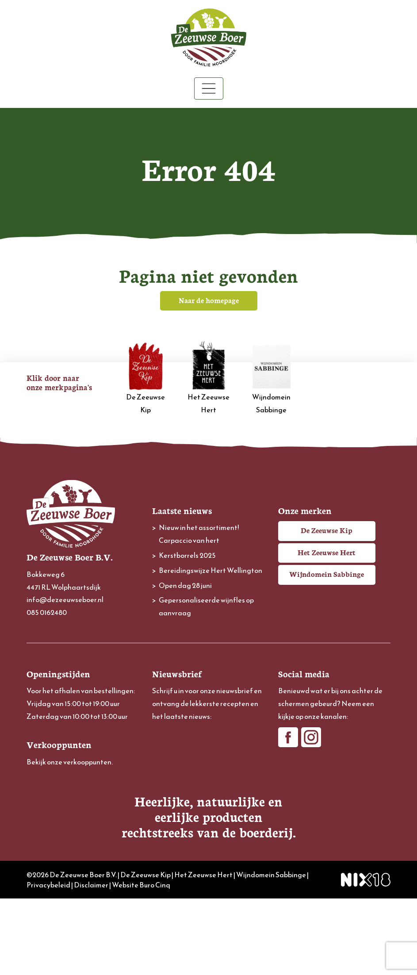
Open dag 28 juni (185, 585)
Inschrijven (208, 829)
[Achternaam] (208, 805)
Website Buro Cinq (141, 961)
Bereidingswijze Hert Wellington (210, 570)
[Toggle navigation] (208, 88)
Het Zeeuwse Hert (208, 378)
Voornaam (168, 762)
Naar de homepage (209, 300)
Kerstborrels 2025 (187, 555)
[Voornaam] (208, 776)
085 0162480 (47, 612)
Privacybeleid (48, 961)
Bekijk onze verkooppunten (69, 761)
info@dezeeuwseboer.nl (65, 599)
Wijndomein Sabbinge (271, 378)
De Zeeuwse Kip (145, 378)
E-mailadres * (172, 733)
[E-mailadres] (208, 746)
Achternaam (171, 792)
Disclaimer (91, 961)
